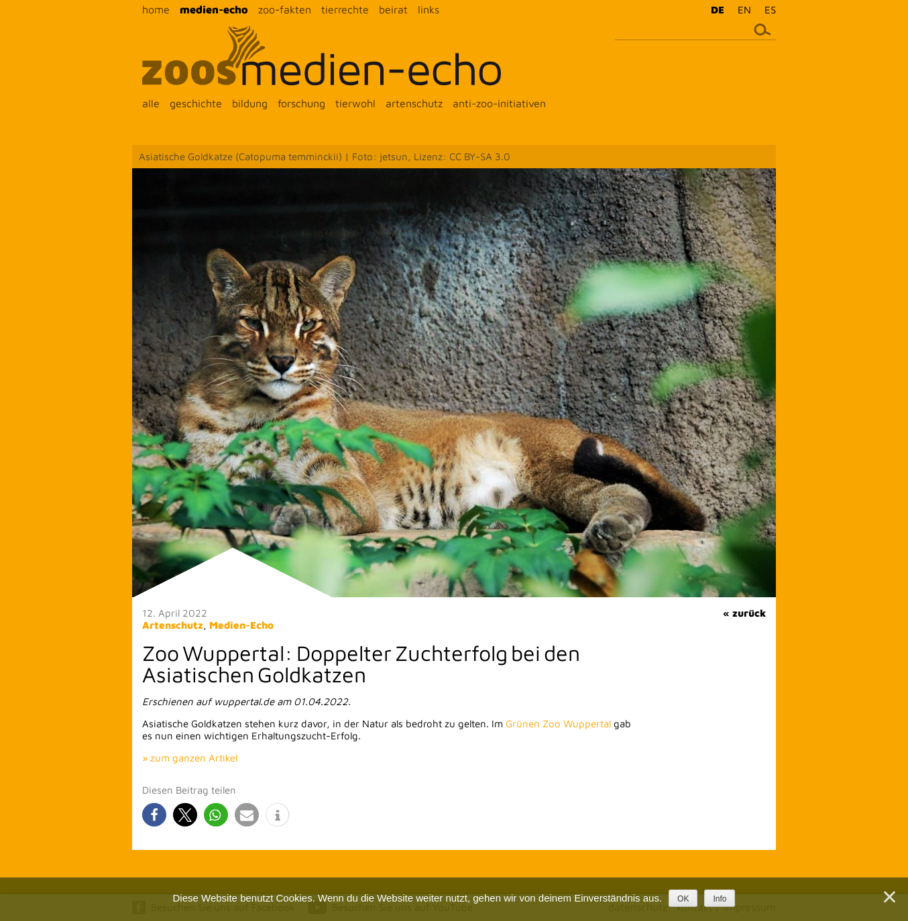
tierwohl (355, 103)
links (428, 9)
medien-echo (214, 9)
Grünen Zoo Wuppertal (558, 723)
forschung (301, 103)
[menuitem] (714, 9)
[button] (154, 814)
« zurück (744, 613)
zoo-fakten (284, 9)
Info (719, 899)
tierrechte (345, 9)
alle (151, 103)
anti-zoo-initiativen (499, 103)
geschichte (196, 103)
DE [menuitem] (717, 9)
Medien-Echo (241, 625)
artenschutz (414, 103)
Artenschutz (172, 625)
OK (683, 899)
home (156, 9)
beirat (393, 9)
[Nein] (888, 896)
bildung (250, 103)
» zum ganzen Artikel (189, 757)
